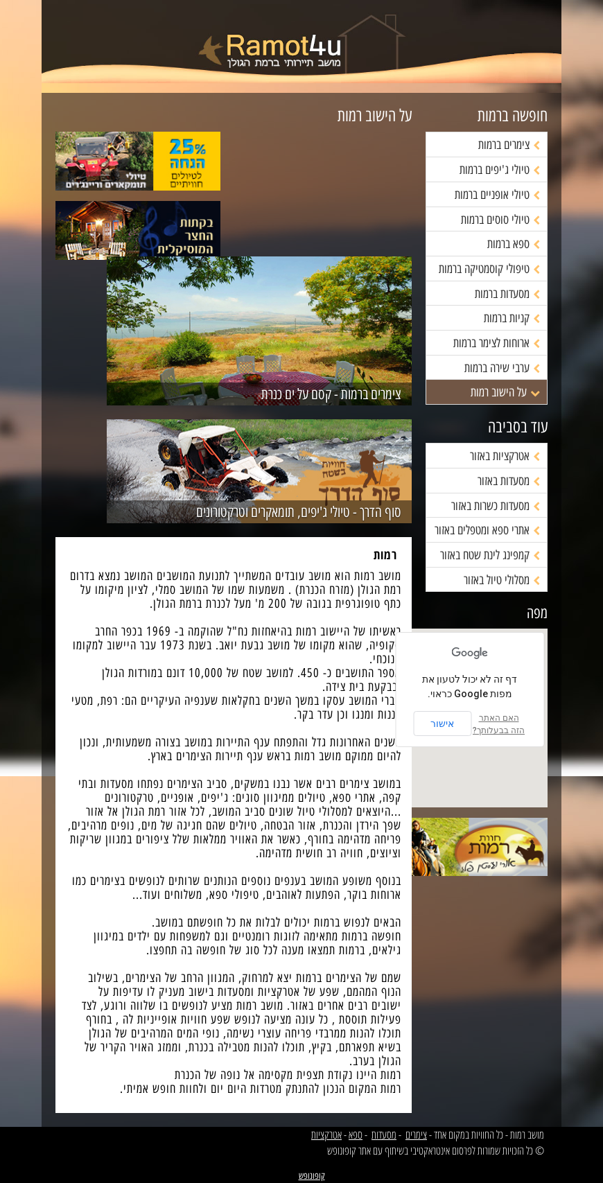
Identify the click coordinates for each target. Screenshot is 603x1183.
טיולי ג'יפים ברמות (500, 169)
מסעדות (384, 1134)
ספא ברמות (513, 244)
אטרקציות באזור (505, 456)
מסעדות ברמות (507, 293)
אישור (442, 723)
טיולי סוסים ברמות (500, 219)
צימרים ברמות (509, 144)
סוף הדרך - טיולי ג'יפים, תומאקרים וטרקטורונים (298, 512)
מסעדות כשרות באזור (495, 506)
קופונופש (312, 1176)
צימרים (416, 1134)
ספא (355, 1134)
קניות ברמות (512, 318)
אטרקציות (326, 1134)
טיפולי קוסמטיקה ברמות (489, 269)
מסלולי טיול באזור (502, 580)
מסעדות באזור (509, 481)
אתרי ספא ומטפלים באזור (487, 530)
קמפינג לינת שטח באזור (490, 555)
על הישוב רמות (505, 392)
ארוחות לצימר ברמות (496, 343)
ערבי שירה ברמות (502, 368)
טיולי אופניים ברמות (497, 194)
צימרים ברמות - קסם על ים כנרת (331, 394)
